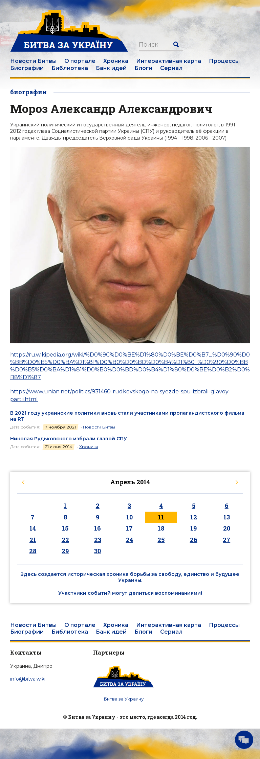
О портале (79, 61)
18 (161, 528)
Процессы (224, 61)
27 (226, 540)
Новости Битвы (33, 61)
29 (65, 551)
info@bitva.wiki (27, 679)
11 (161, 517)
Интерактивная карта (168, 61)
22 (65, 540)
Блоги (143, 68)
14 (32, 528)
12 (193, 517)
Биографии (27, 68)
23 (97, 540)
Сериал (171, 68)
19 (193, 528)
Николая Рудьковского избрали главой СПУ (68, 439)
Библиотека (69, 68)
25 (161, 540)
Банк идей (111, 68)
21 (32, 540)
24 (129, 540)
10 (129, 517)
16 (97, 528)
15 (65, 528)
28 (32, 551)
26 (193, 540)
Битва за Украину (124, 699)
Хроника (115, 61)
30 (97, 551)
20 (226, 528)
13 (226, 517)
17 (129, 528)
